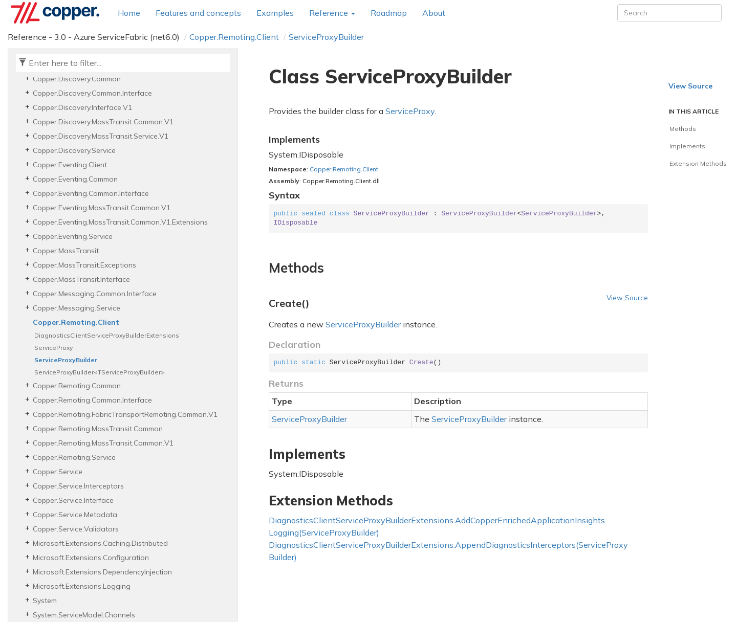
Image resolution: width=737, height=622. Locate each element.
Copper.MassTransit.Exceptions (84, 265)
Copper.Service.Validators (76, 529)
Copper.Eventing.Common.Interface (91, 193)
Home (129, 13)
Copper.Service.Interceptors (78, 486)
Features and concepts (198, 13)
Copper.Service (57, 471)
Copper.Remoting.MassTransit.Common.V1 (103, 443)
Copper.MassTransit (66, 250)
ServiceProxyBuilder (326, 37)
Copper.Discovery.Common (77, 78)
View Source (627, 297)
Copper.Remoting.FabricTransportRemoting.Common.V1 (125, 414)
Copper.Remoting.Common (77, 385)
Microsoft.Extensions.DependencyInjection (102, 571)
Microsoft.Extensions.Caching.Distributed (100, 543)
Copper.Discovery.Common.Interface (92, 93)
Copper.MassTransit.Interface (81, 279)
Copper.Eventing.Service (73, 236)
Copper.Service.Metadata (75, 514)
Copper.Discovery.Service (74, 150)
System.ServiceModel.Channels (84, 614)
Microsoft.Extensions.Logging (82, 586)
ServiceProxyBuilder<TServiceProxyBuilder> (99, 372)
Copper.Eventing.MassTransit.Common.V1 (101, 207)
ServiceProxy (53, 347)
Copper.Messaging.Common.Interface (95, 293)
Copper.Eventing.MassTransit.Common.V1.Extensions (120, 222)
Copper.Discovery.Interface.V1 (82, 107)
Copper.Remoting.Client (234, 37)
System (45, 600)
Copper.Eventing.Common (75, 179)
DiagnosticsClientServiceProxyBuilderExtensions (106, 335)
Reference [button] (332, 13)
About (433, 13)
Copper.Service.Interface (73, 500)
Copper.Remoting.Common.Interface (92, 400)
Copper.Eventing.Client (70, 164)
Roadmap (389, 13)
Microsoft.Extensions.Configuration (91, 557)
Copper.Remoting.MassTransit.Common (98, 428)
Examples (275, 13)
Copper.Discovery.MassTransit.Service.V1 (100, 136)
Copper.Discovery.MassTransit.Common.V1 (103, 121)
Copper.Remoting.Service (74, 457)
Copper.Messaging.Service (76, 308)
